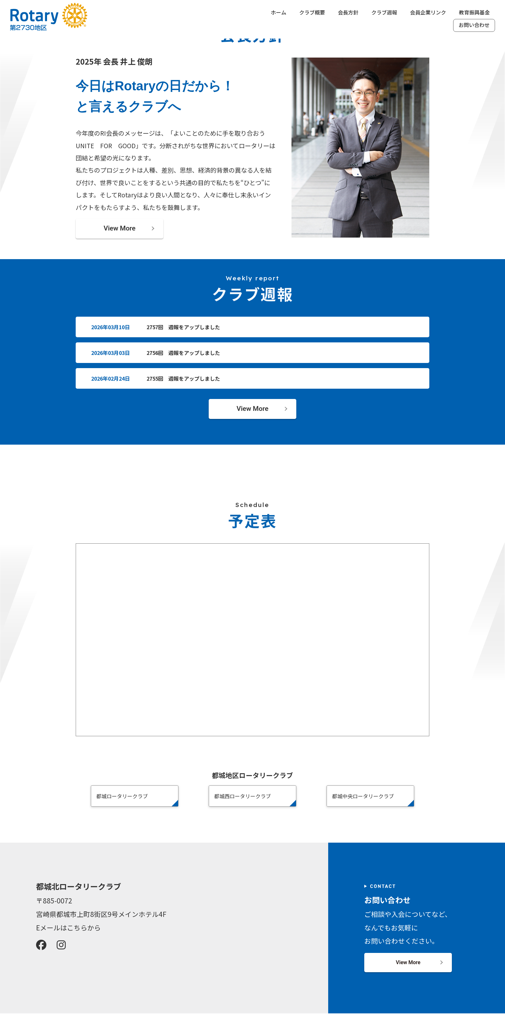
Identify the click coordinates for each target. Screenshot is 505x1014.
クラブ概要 (312, 12)
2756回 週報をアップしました (183, 353)
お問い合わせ (474, 25)
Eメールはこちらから (68, 928)
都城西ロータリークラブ (242, 797)
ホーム (278, 12)
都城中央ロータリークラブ (363, 797)
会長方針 (348, 12)
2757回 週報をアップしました (183, 327)
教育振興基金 (474, 12)
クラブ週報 (384, 12)
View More (120, 228)
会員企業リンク (428, 12)
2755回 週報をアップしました (183, 379)
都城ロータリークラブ (122, 797)
